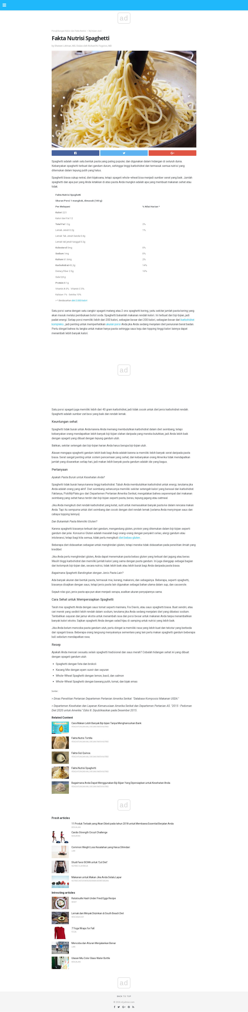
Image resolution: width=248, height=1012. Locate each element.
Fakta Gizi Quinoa (80, 753)
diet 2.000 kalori (79, 300)
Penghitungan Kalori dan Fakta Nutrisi (69, 31)
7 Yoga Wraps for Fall (82, 928)
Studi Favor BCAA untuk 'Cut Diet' (89, 862)
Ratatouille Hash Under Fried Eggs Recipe (93, 898)
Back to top (124, 996)
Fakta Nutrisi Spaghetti (83, 768)
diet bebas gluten (129, 537)
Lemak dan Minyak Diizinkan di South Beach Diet (97, 913)
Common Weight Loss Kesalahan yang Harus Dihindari (100, 847)
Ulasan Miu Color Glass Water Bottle (90, 958)
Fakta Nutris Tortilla (81, 738)
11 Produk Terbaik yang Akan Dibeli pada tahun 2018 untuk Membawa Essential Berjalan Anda (122, 823)
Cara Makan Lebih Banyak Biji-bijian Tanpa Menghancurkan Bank (106, 723)
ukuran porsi (113, 324)
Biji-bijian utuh (95, 31)
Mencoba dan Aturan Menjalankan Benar (93, 943)
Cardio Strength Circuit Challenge (89, 832)
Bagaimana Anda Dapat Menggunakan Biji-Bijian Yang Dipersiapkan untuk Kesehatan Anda (120, 783)
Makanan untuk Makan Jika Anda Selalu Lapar (96, 877)
